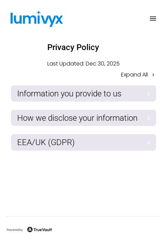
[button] (83, 75)
